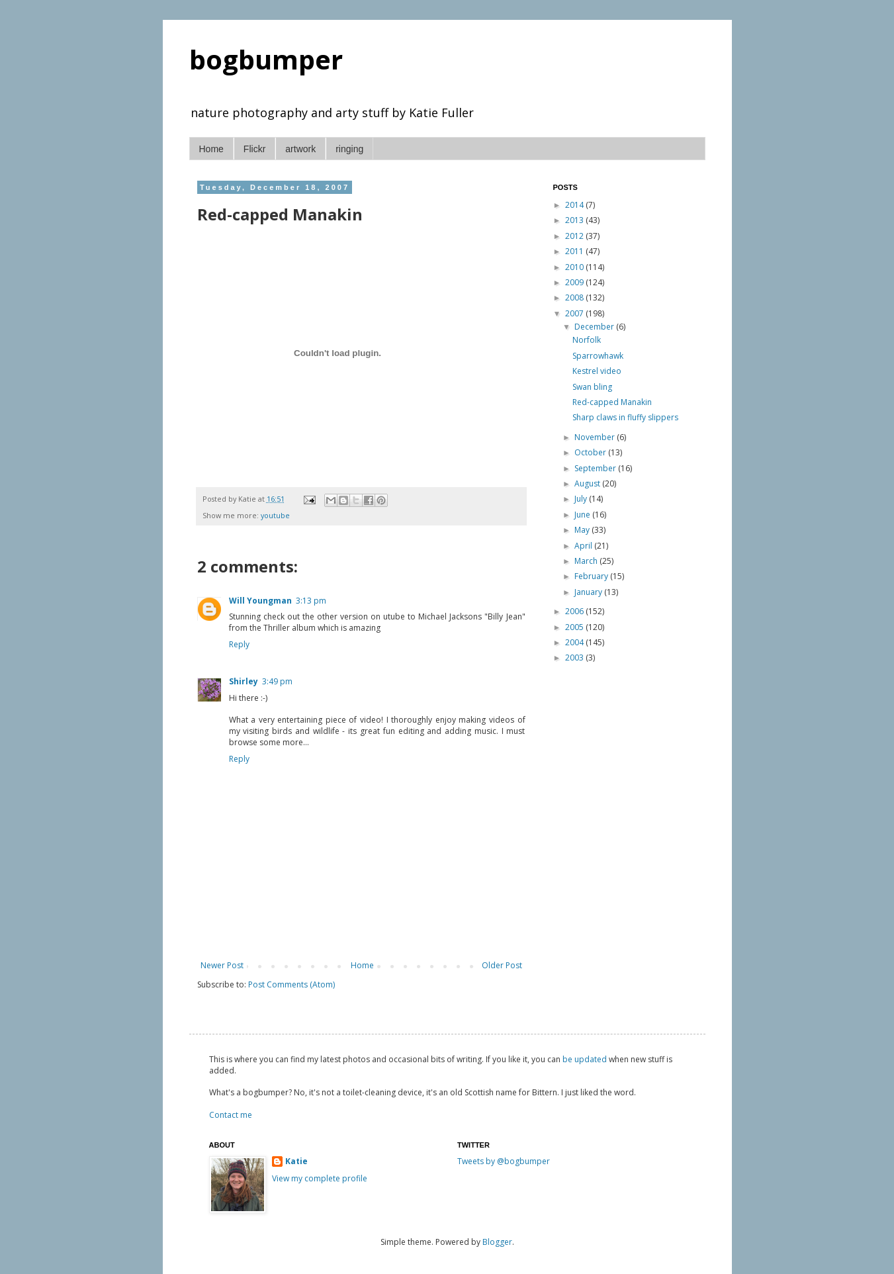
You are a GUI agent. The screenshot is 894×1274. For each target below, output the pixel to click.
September (596, 468)
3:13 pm (311, 600)
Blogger (497, 1242)
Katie (296, 1161)
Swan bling (592, 386)
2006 (575, 611)
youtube (275, 515)
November (595, 437)
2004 (575, 642)
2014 (575, 204)
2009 (575, 282)
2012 (575, 236)
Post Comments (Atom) (291, 984)
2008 (575, 297)
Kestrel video (596, 371)
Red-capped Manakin (612, 402)
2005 (575, 627)
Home (211, 149)
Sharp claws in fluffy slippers (625, 417)
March (587, 561)
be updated (584, 1059)
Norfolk (586, 339)
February (592, 576)
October (591, 452)
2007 (575, 313)
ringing (349, 149)
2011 (575, 251)
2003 (575, 657)
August (588, 483)
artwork (300, 149)
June (583, 514)
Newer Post (222, 965)
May (583, 529)
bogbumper (266, 59)
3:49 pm (277, 681)
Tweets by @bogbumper (503, 1161)
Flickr (254, 149)
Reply (239, 644)
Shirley (243, 681)
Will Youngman (260, 600)
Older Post (502, 965)
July (581, 498)
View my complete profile (319, 1178)
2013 (575, 220)
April (584, 545)
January (589, 592)
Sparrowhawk (597, 355)
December (595, 326)
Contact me (230, 1114)
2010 (575, 267)
